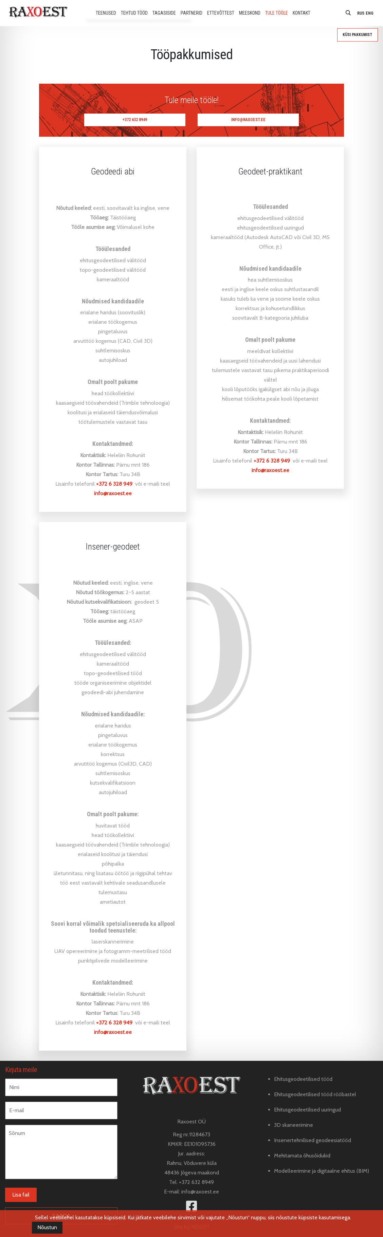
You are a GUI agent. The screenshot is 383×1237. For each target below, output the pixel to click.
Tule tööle (276, 13)
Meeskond (249, 13)
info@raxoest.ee (248, 119)
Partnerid (191, 13)
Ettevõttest (220, 13)
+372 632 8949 (135, 119)
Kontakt (301, 13)
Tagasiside (164, 13)
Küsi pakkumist (357, 34)
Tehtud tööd (134, 13)
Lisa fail (21, 1194)
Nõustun (47, 1227)
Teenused (106, 13)
